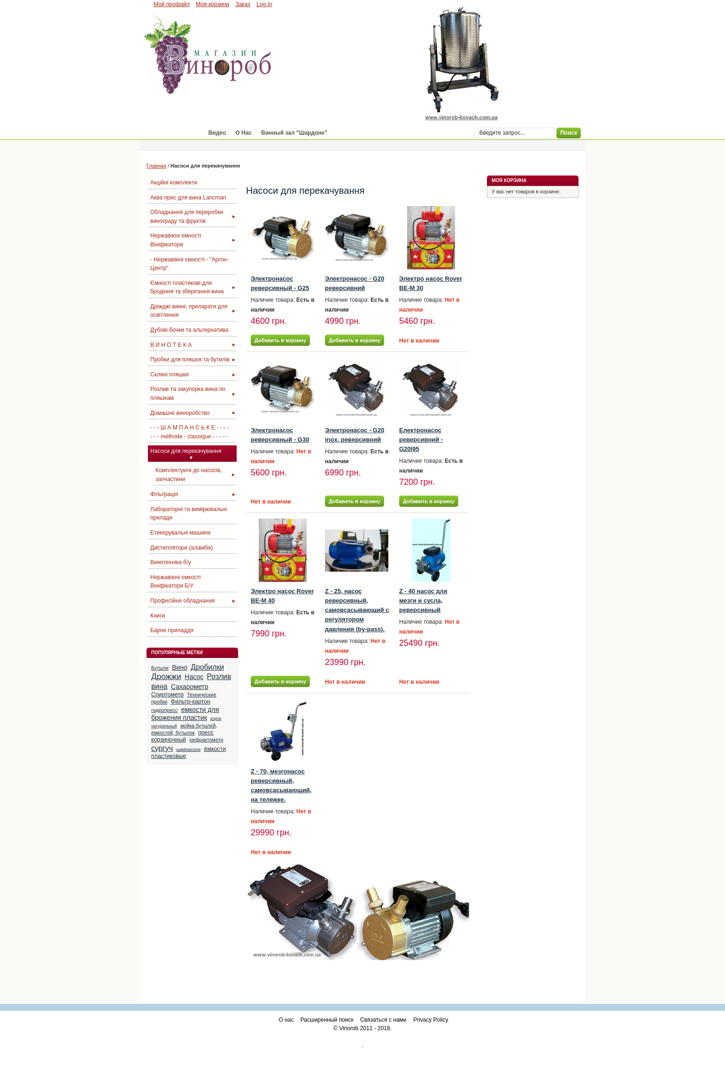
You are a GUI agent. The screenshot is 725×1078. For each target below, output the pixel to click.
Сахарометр (189, 686)
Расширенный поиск (327, 1020)
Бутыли (160, 668)
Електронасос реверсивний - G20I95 (421, 439)
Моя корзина (212, 4)
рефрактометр (207, 739)
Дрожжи (166, 676)
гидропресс (164, 710)
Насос (194, 676)
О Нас (243, 133)
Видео (217, 133)
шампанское (188, 749)
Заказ (242, 4)
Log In (264, 4)
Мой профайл (172, 4)
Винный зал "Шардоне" (294, 133)
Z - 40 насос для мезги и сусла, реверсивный (423, 600)
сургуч (162, 748)
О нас (285, 1020)
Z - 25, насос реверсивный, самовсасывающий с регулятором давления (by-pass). (357, 610)
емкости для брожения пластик (185, 714)
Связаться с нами (383, 1020)
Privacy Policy (430, 1020)
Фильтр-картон (190, 701)
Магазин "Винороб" (171, 133)
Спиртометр (167, 694)
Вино (179, 667)
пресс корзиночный (182, 736)
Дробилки (207, 667)
